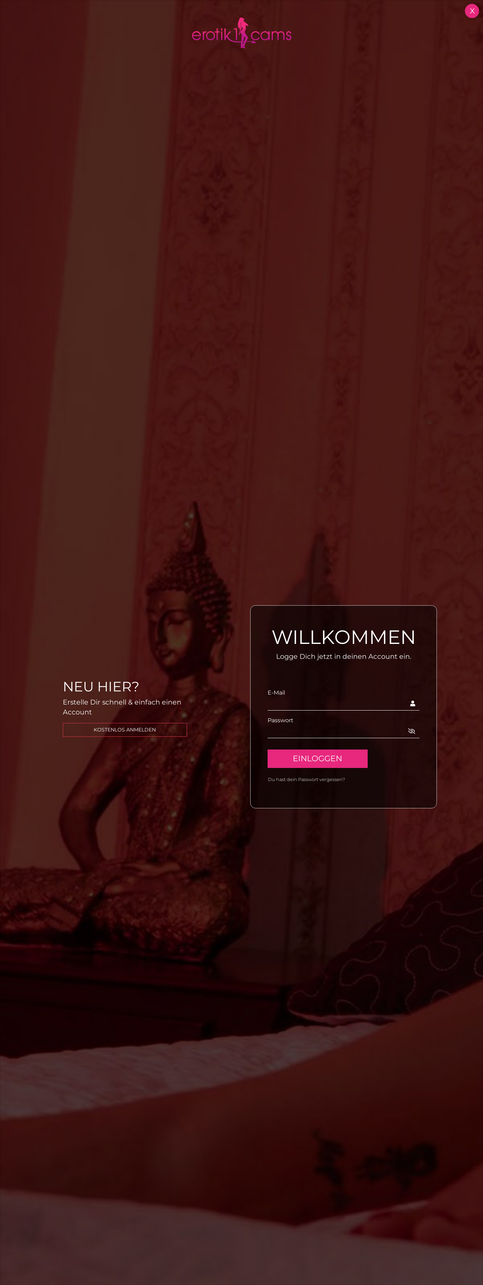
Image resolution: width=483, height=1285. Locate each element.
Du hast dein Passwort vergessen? (306, 779)
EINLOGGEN (317, 758)
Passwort (280, 720)
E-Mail (276, 692)
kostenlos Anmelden (125, 729)
